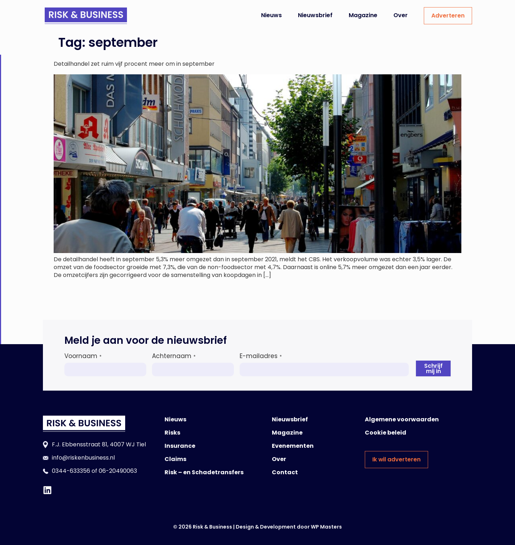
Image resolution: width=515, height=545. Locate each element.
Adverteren (448, 15)
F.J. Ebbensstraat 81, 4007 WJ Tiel (99, 444)
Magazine (363, 15)
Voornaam (83, 356)
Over (400, 15)
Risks (172, 432)
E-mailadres (261, 356)
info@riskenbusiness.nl (83, 458)
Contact (285, 472)
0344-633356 (71, 471)
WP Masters (326, 526)
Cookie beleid (385, 432)
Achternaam (174, 356)
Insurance (180, 446)
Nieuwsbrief (315, 15)
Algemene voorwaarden (402, 419)
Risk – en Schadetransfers (204, 472)
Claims (175, 459)
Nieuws (271, 15)
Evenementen (293, 446)
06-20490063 (118, 471)
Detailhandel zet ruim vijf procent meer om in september (134, 64)
